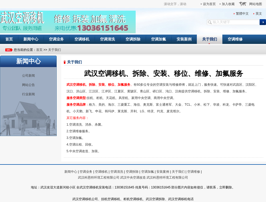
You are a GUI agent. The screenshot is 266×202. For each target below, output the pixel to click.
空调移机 (81, 39)
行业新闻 (28, 94)
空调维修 (235, 39)
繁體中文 (242, 13)
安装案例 (184, 39)
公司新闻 (28, 75)
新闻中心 (30, 39)
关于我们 (209, 39)
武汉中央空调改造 (133, 177)
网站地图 (255, 4)
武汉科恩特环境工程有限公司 (98, 177)
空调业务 (56, 39)
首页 (9, 39)
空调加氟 (158, 39)
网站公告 (28, 85)
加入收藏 (228, 4)
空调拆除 (133, 39)
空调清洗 (107, 39)
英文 (259, 13)
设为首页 (209, 4)
